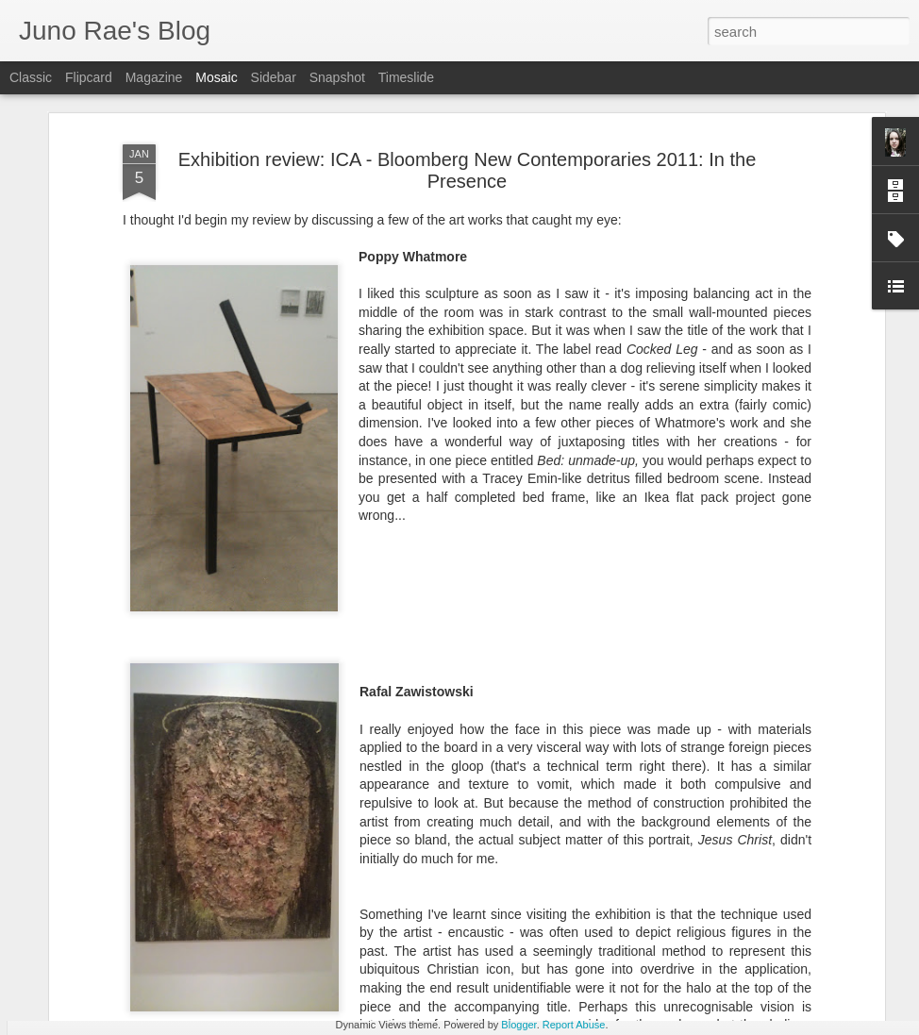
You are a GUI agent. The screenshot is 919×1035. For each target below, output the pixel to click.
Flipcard (88, 77)
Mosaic (216, 77)
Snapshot (337, 77)
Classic (30, 77)
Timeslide (406, 77)
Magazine (154, 77)
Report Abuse (574, 1024)
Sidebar (273, 77)
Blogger (518, 1024)
